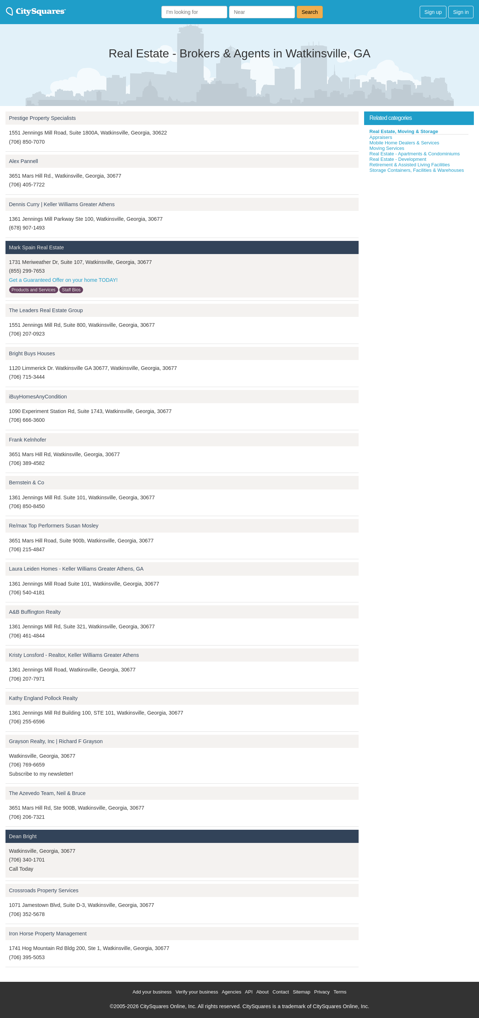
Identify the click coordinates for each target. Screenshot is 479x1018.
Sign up (433, 12)
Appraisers (381, 137)
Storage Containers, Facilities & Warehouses (417, 170)
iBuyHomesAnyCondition (38, 397)
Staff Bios (71, 289)
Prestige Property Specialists (42, 118)
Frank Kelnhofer (27, 440)
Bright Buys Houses (32, 353)
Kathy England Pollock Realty (43, 698)
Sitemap (301, 992)
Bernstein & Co (26, 482)
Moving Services (387, 148)
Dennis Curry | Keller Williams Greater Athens (62, 204)
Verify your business (197, 992)
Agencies (231, 992)
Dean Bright (23, 836)
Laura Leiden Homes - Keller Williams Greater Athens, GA (76, 569)
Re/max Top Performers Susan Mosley (53, 526)
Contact (281, 992)
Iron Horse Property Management (48, 933)
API (248, 992)
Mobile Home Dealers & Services (404, 142)
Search (310, 12)
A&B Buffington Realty (35, 612)
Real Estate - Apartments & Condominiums (415, 153)
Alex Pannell (23, 161)
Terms (339, 992)
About (262, 992)
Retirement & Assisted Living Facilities (410, 164)
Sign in (461, 12)
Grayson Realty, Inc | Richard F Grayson (56, 741)
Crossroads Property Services (44, 890)
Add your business (152, 992)
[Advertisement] (419, 228)
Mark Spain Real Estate (36, 247)
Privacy (322, 992)
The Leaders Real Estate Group (46, 310)
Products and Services (34, 289)
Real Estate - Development (398, 159)
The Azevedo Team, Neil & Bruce (47, 793)
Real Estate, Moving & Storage (404, 131)
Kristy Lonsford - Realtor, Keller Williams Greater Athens (74, 655)
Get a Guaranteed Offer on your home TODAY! (63, 280)
